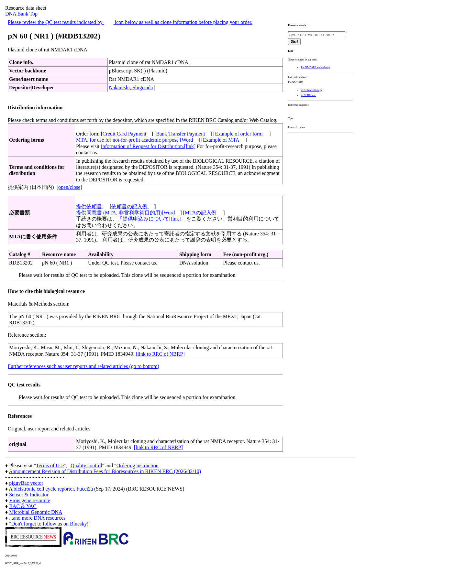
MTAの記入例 (201, 212)
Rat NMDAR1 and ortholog (315, 67)
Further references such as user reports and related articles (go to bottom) (83, 366)
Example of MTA (221, 140)
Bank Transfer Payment (180, 133)
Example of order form (239, 133)
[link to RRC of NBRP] (160, 354)
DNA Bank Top (21, 13)
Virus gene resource (29, 500)
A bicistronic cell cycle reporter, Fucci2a (51, 489)
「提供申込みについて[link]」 (151, 219)
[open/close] (69, 187)
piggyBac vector (26, 483)
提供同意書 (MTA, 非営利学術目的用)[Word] (129, 212)
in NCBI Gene (308, 95)
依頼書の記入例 (130, 206)
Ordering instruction (137, 465)
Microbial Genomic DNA (35, 512)
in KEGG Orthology (311, 90)
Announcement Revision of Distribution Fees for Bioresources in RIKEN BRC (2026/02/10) (105, 471)
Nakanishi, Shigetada (131, 87)
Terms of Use (50, 465)
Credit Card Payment (124, 133)
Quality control (86, 465)
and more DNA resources (39, 518)
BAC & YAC (23, 506)
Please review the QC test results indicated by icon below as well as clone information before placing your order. (130, 22)
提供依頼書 (89, 206)
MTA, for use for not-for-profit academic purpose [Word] (138, 140)
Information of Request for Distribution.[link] (148, 146)
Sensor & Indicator (29, 494)
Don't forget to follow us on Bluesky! (50, 523)
